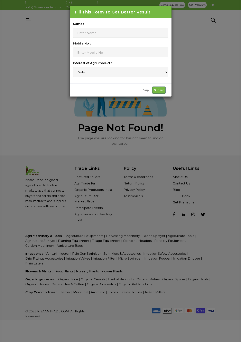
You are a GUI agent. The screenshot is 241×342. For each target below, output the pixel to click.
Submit (159, 90)
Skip (146, 90)
